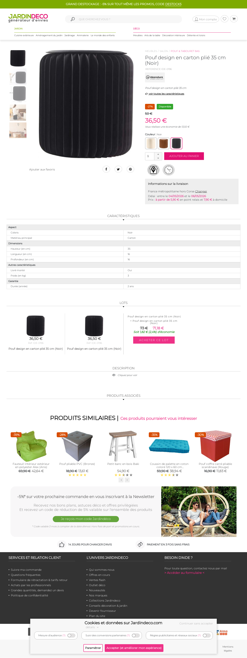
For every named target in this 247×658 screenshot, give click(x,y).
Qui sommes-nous (101, 570)
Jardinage (69, 35)
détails (93, 627)
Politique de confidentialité (29, 595)
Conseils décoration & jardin (108, 605)
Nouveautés (97, 590)
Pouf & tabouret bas (185, 51)
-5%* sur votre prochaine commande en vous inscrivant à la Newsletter (85, 496)
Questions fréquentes (26, 575)
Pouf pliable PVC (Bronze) (77, 464)
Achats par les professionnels (31, 585)
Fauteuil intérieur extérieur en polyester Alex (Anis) (31, 465)
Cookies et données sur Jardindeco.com (123, 622)
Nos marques (98, 595)
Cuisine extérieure (24, 35)
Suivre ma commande (26, 570)
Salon (164, 51)
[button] (158, 154)
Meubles (137, 35)
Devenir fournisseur (102, 611)
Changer (201, 191)
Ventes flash (97, 580)
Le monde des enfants (103, 35)
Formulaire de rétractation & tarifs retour (39, 580)
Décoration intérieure (173, 35)
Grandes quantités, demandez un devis (37, 590)
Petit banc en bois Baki (123, 464)
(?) (63, 635)
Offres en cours (99, 575)
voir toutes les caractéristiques (164, 93)
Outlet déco (97, 585)
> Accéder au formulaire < (184, 573)
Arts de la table (152, 35)
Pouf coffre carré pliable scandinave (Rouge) (215, 465)
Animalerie (83, 35)
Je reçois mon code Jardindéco (85, 519)
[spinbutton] (153, 156)
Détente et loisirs (196, 35)
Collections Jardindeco (104, 600)
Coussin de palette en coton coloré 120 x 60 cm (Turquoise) (169, 467)
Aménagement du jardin (49, 35)
